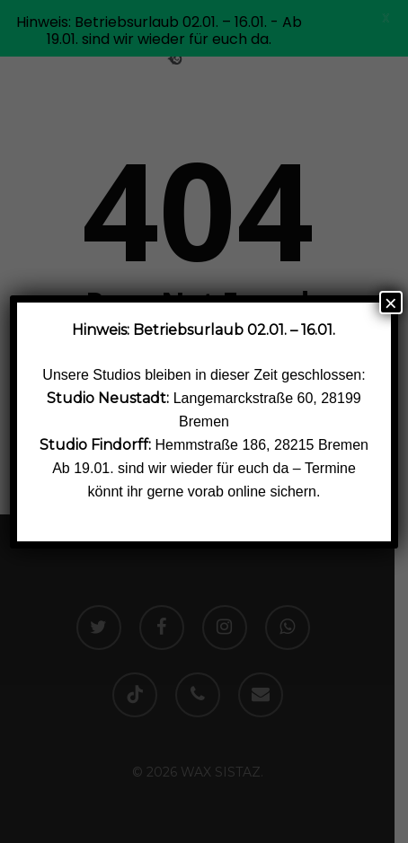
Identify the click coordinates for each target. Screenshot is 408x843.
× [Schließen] (391, 302)
